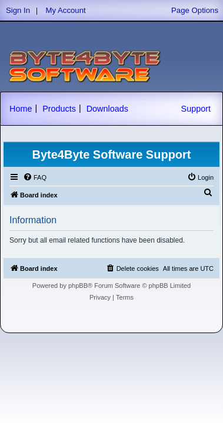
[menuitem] (34, 177)
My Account (66, 10)
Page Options (194, 10)
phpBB (78, 285)
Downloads (107, 108)
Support (196, 108)
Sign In (18, 10)
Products (59, 108)
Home (20, 108)
